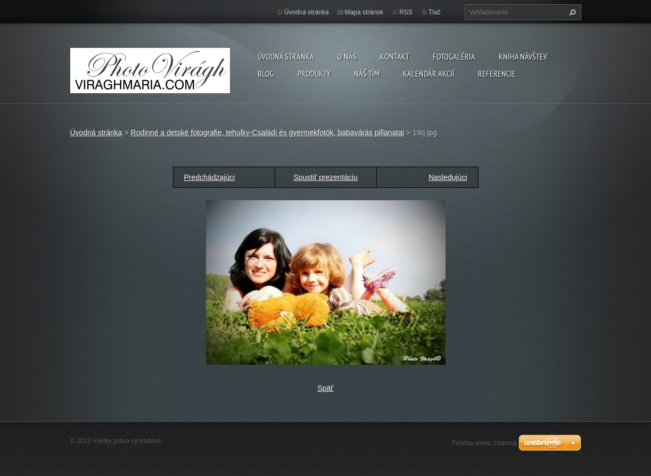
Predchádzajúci (209, 177)
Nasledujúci (447, 177)
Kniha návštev (523, 56)
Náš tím (367, 73)
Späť (325, 388)
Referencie (497, 73)
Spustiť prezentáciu (325, 177)
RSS (406, 12)
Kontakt (394, 56)
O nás (347, 56)
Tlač (434, 12)
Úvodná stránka (286, 56)
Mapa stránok (364, 12)
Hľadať (571, 12)
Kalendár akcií (429, 73)
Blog (266, 73)
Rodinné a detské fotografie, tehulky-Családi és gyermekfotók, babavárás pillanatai (268, 132)
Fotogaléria (454, 56)
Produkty (314, 73)
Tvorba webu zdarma (483, 443)
